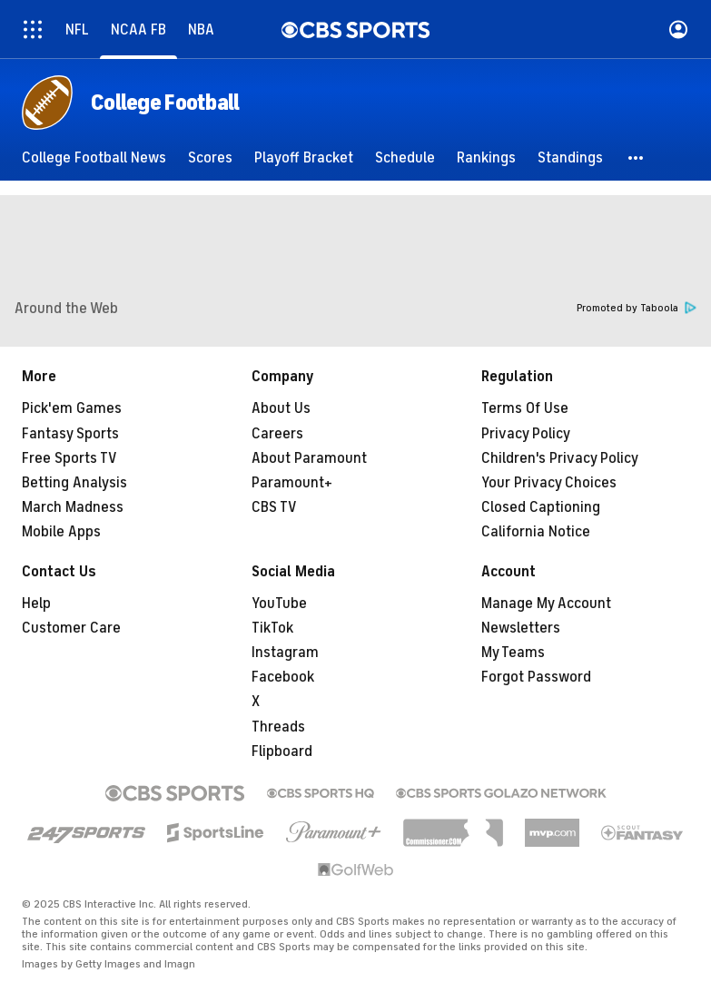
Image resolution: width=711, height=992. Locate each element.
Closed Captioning (540, 507)
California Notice (535, 532)
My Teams (513, 652)
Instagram (285, 652)
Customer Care (71, 628)
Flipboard (282, 751)
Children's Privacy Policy (559, 458)
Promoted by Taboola (636, 308)
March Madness (72, 507)
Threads (278, 727)
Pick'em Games (72, 408)
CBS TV (274, 507)
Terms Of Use (524, 408)
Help (36, 603)
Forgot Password (536, 677)
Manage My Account (546, 603)
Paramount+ (292, 483)
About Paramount (309, 458)
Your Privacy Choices (549, 483)
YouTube (279, 603)
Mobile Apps (61, 532)
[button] (636, 158)
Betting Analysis (74, 483)
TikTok (272, 628)
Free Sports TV (69, 458)
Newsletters (520, 628)
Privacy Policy (525, 434)
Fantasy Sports (70, 434)
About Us (281, 408)
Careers (277, 434)
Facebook (283, 677)
